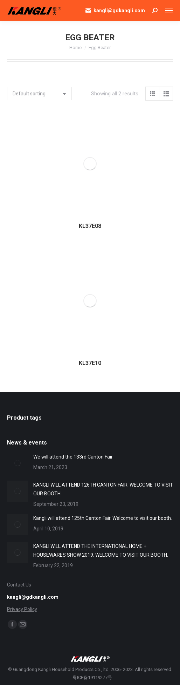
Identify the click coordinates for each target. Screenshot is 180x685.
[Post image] (17, 463)
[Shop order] (39, 93)
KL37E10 (90, 363)
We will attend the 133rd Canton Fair (73, 457)
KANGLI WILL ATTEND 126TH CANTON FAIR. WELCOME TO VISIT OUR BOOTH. (103, 489)
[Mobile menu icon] (169, 10)
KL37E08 (90, 226)
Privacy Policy (22, 609)
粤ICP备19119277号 (92, 677)
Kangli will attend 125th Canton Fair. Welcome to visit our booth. (102, 518)
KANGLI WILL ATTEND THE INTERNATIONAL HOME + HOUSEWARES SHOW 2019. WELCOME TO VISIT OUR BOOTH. (100, 550)
